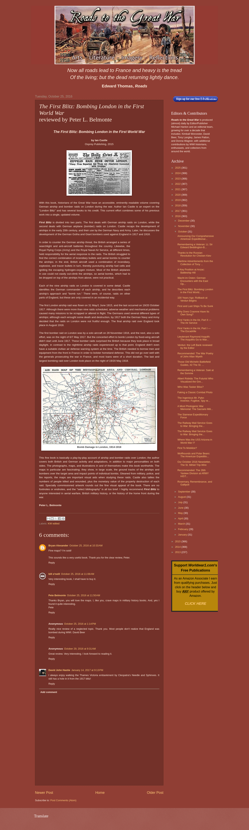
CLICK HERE (195, 604)
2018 (178, 205)
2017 (178, 210)
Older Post (155, 793)
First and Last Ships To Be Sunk (195, 306)
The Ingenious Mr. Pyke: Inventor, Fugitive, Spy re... (193, 399)
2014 (178, 546)
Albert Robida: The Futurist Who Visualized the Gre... (195, 380)
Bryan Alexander (58, 545)
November (184, 226)
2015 (178, 541)
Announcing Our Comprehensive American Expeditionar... (195, 237)
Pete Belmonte (57, 595)
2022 (178, 183)
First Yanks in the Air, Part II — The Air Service (194, 321)
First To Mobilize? (187, 448)
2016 (178, 216)
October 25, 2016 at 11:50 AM (83, 595)
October (183, 231)
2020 (178, 194)
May (180, 513)
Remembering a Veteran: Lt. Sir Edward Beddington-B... (194, 246)
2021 (178, 189)
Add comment (48, 692)
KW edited (53, 523)
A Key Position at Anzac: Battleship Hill (191, 271)
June (181, 507)
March (182, 523)
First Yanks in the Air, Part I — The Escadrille (194, 330)
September (184, 491)
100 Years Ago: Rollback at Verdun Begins (192, 299)
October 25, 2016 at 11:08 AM (77, 573)
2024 (178, 173)
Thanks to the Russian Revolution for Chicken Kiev (194, 254)
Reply (51, 562)
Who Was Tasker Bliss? (190, 386)
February (183, 529)
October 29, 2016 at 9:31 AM (80, 648)
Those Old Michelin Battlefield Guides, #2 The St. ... (193, 363)
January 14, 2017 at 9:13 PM (87, 670)
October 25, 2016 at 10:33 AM (86, 545)
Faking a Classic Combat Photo (194, 392)
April (181, 518)
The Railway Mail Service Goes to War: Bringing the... (194, 424)
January (183, 534)
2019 (178, 200)
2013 (178, 552)
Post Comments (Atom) (63, 800)
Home (100, 793)
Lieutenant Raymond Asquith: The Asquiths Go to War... (193, 338)
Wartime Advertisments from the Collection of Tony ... (195, 263)
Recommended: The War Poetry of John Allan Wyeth (195, 355)
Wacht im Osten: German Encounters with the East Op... (192, 280)
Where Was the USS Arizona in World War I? (194, 441)
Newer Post (44, 793)
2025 (178, 167)
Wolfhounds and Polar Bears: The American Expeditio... (193, 455)
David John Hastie (59, 670)
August (182, 496)
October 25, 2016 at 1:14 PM (80, 623)
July (180, 502)
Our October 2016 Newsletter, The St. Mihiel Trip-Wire (193, 463)
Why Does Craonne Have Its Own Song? (193, 313)
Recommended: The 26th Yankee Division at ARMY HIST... (193, 473)
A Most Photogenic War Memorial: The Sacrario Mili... (195, 408)
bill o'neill (54, 573)
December (184, 220)
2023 (178, 178)
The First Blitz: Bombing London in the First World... (195, 291)
